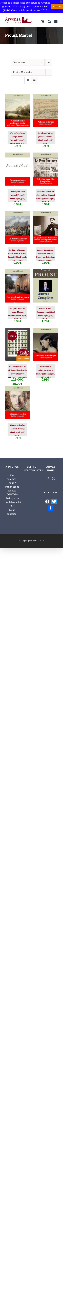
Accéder (57, 6)
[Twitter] (53, 478)
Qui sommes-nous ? (12, 479)
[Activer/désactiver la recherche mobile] (49, 21)
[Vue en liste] (34, 80)
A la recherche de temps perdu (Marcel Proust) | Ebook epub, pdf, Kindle (17, 140)
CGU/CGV (12, 494)
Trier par (19, 62)
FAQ (12, 506)
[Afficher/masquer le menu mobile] (56, 21)
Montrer (22, 72)
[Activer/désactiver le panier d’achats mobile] (42, 21)
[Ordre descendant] (49, 62)
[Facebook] (48, 478)
